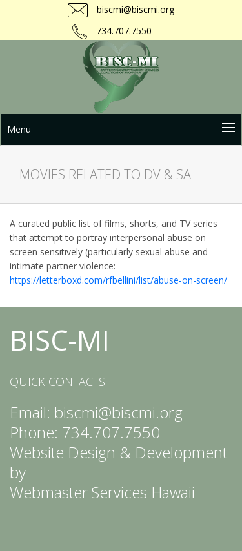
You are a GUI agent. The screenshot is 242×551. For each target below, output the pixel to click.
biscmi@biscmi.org (134, 9)
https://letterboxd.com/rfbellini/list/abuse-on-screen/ (118, 280)
